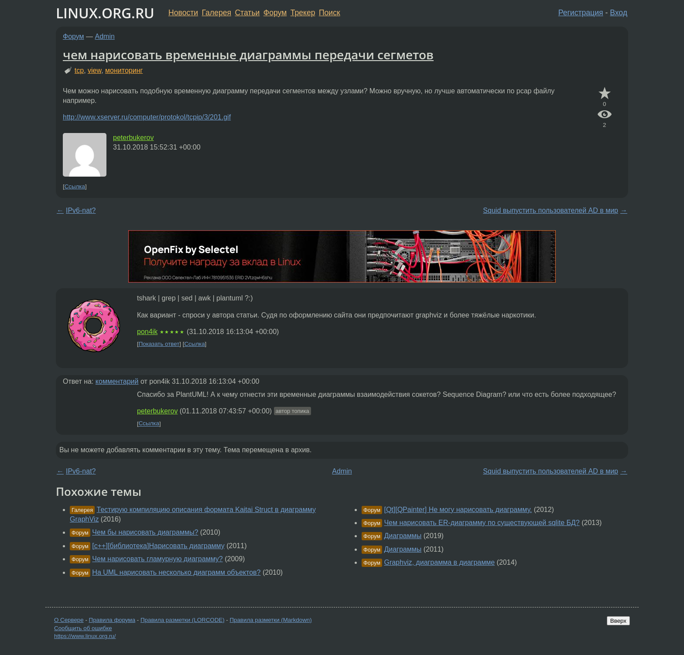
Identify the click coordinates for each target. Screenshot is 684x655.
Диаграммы (402, 535)
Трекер (303, 12)
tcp (79, 70)
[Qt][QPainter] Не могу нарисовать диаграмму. (458, 509)
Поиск (329, 12)
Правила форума (112, 620)
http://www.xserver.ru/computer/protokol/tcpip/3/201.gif (147, 117)
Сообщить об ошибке (83, 628)
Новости (183, 12)
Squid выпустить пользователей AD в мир (550, 210)
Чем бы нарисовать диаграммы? (145, 532)
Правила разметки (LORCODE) (182, 620)
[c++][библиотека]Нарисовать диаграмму (158, 545)
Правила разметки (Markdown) (270, 620)
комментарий (117, 381)
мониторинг (124, 70)
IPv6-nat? (81, 210)
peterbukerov (133, 137)
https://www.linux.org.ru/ (85, 636)
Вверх (618, 620)
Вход (618, 12)
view (94, 70)
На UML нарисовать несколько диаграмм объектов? (176, 572)
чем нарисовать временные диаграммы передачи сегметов (248, 54)
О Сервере (69, 620)
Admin (105, 36)
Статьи (247, 12)
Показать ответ (159, 344)
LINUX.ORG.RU (105, 12)
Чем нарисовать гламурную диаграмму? (157, 559)
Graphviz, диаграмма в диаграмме (439, 562)
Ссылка (75, 186)
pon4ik (147, 331)
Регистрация (580, 12)
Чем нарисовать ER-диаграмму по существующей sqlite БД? (481, 522)
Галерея (216, 12)
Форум (275, 12)
